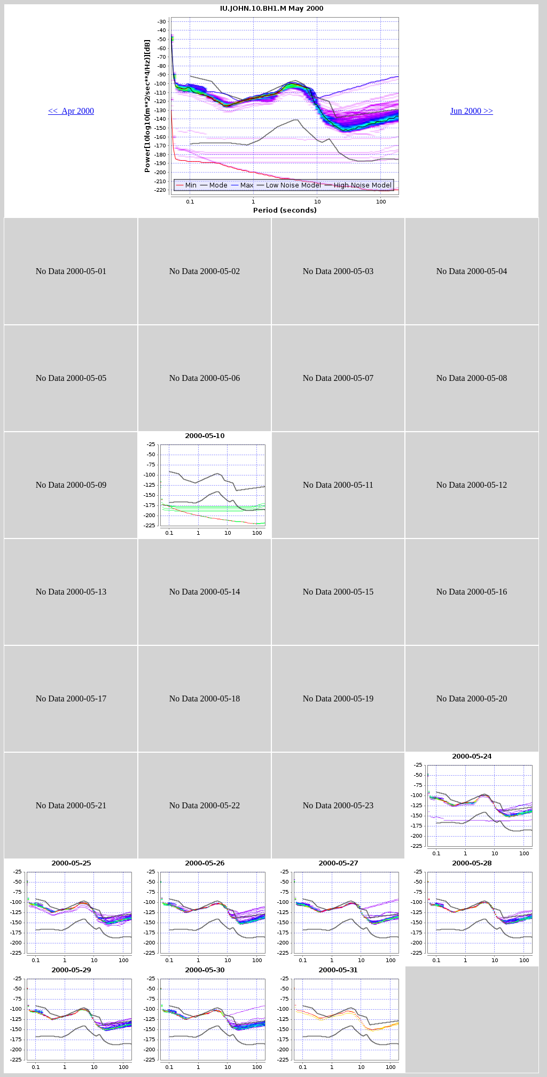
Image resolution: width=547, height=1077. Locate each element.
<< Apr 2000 (71, 110)
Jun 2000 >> (471, 110)
